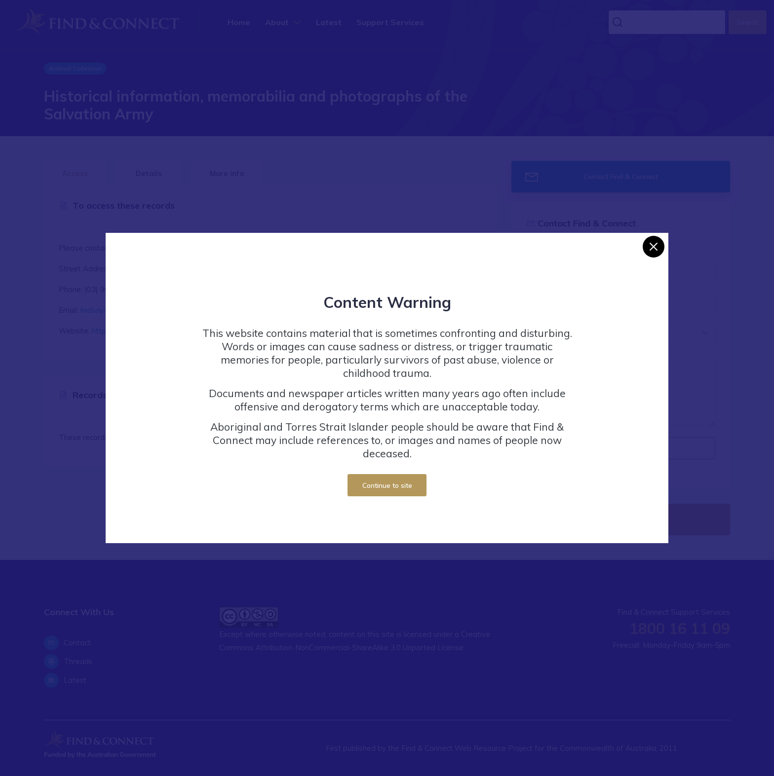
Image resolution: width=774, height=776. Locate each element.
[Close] (653, 247)
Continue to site (387, 485)
